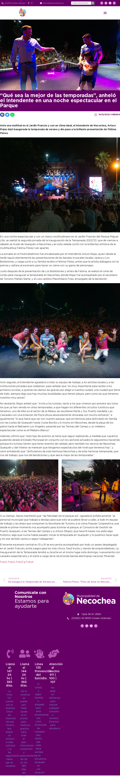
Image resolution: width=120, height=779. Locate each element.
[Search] (93, 3)
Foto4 (29, 562)
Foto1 (3, 562)
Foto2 (11, 562)
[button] (105, 12)
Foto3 (20, 562)
